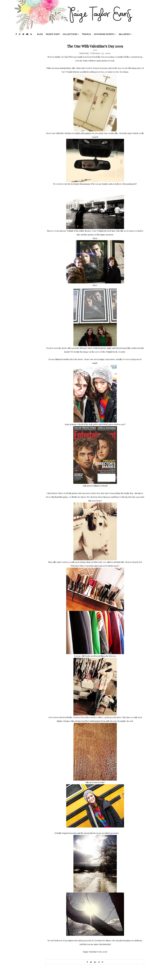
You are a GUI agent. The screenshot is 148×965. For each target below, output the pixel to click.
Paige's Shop (53, 34)
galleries (124, 34)
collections (70, 34)
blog (40, 34)
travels (86, 34)
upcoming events (104, 34)
